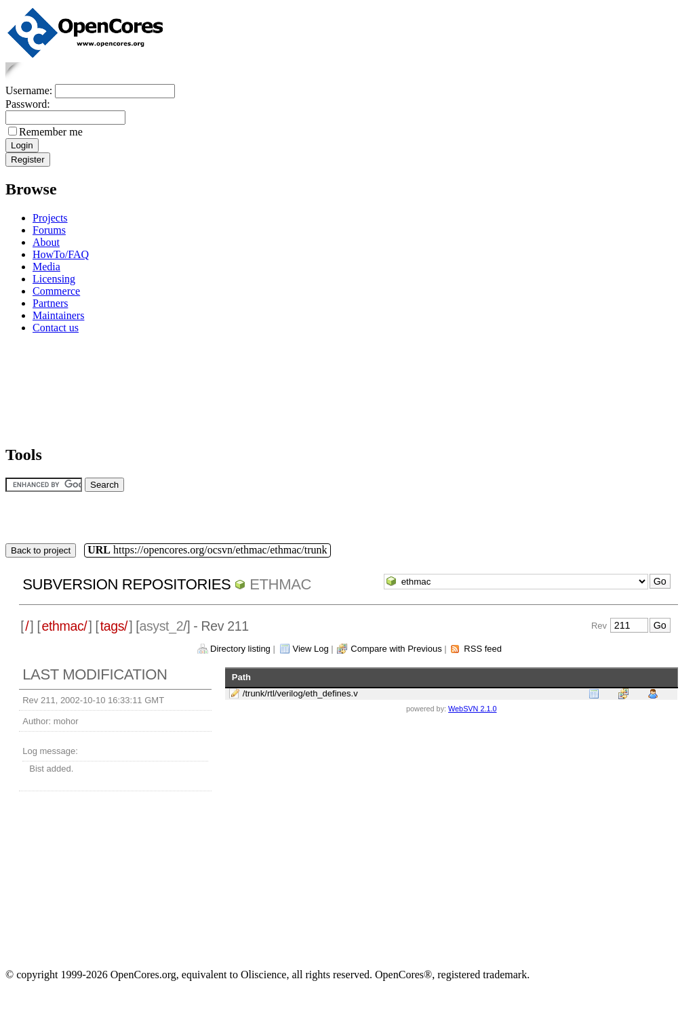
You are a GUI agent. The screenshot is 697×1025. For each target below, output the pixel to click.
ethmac (280, 584)
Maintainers (58, 315)
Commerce (56, 291)
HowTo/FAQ (61, 254)
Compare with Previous (396, 649)
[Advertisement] (47, 387)
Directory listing (240, 649)
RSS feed (483, 649)
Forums (49, 230)
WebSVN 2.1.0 (472, 709)
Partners (50, 303)
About (46, 242)
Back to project (41, 550)
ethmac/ (64, 626)
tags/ (114, 626)
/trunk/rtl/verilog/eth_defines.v (300, 693)
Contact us (56, 327)
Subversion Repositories (126, 584)
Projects (50, 218)
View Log (310, 649)
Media (46, 266)
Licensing (54, 279)
